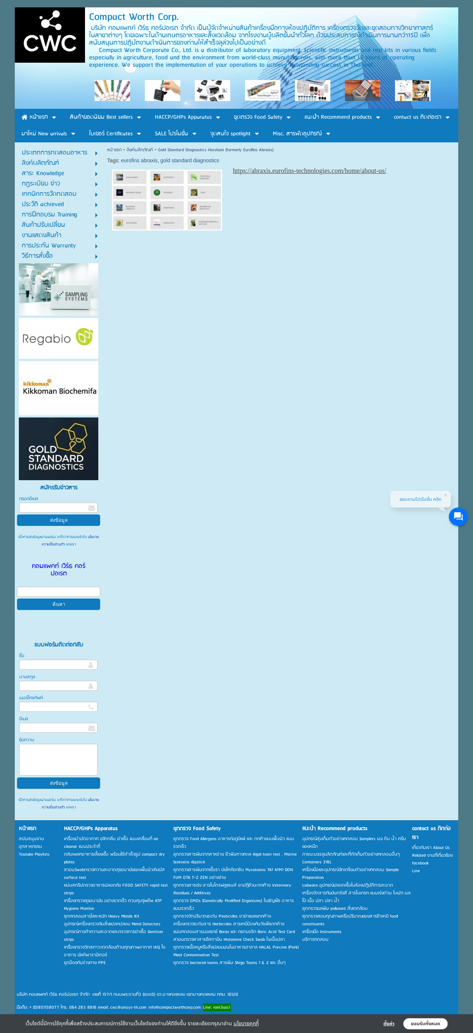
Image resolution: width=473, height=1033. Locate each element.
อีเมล (23, 719)
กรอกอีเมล (28, 499)
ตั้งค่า (389, 1023)
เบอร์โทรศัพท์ (31, 698)
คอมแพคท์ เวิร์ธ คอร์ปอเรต (58, 570)
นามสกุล (27, 677)
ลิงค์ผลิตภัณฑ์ (140, 150)
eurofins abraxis (139, 160)
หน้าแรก (114, 150)
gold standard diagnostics (189, 160)
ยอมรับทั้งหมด (425, 1023)
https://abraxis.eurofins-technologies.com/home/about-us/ (309, 170)
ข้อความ (26, 740)
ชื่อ (21, 656)
